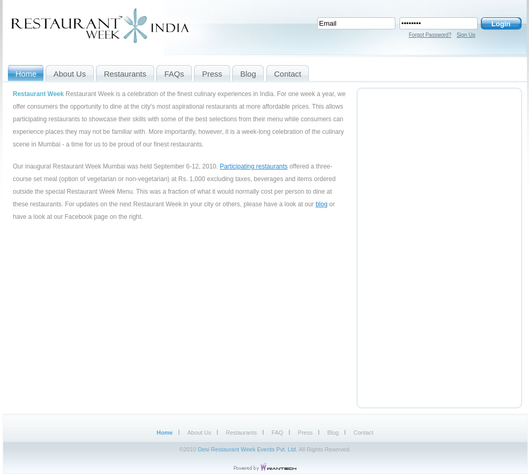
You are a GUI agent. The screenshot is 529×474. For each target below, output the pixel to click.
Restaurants (241, 432)
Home (165, 432)
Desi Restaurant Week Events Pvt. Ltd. (247, 449)
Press (305, 432)
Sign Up (466, 35)
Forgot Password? (430, 35)
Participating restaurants (253, 166)
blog (322, 204)
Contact (363, 432)
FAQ (277, 432)
